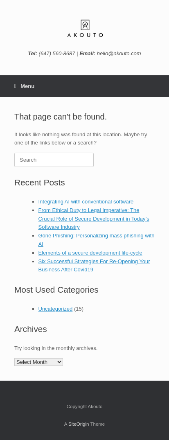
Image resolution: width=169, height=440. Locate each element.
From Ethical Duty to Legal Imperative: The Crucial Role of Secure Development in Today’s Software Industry (93, 218)
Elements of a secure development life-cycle (90, 253)
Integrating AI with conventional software (86, 202)
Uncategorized (55, 309)
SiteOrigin (78, 424)
